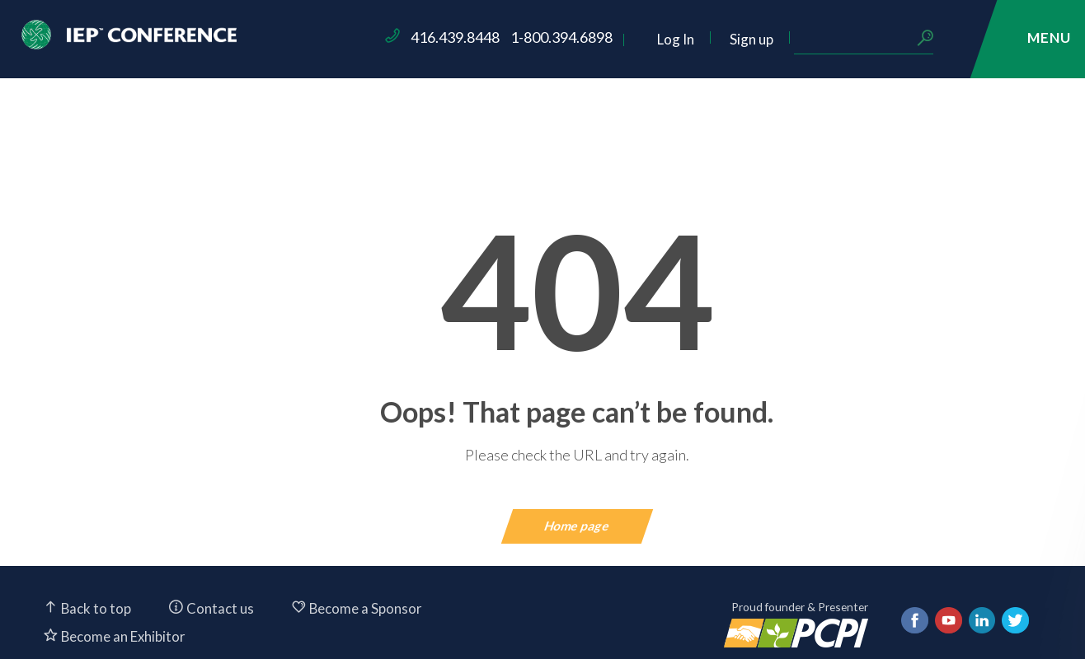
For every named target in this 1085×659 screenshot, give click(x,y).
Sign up (869, 39)
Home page (577, 525)
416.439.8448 (573, 37)
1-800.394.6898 (680, 37)
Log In (793, 39)
